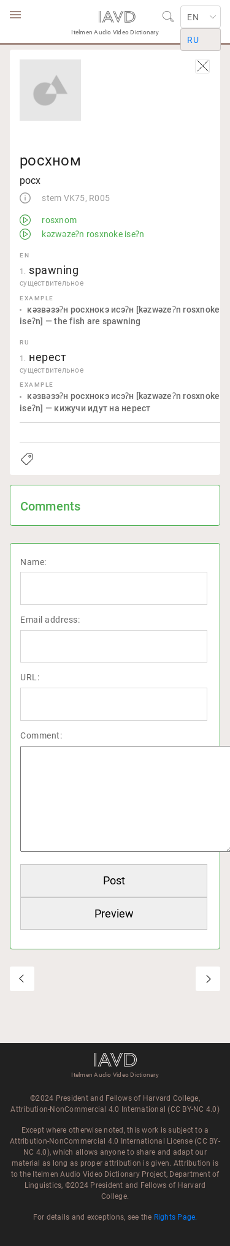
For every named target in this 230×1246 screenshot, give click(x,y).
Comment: (41, 735)
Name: (33, 562)
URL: (29, 677)
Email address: (50, 620)
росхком (22, 979)
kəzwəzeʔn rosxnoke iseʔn (92, 234)
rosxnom (58, 220)
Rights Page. (175, 1217)
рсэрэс (208, 979)
